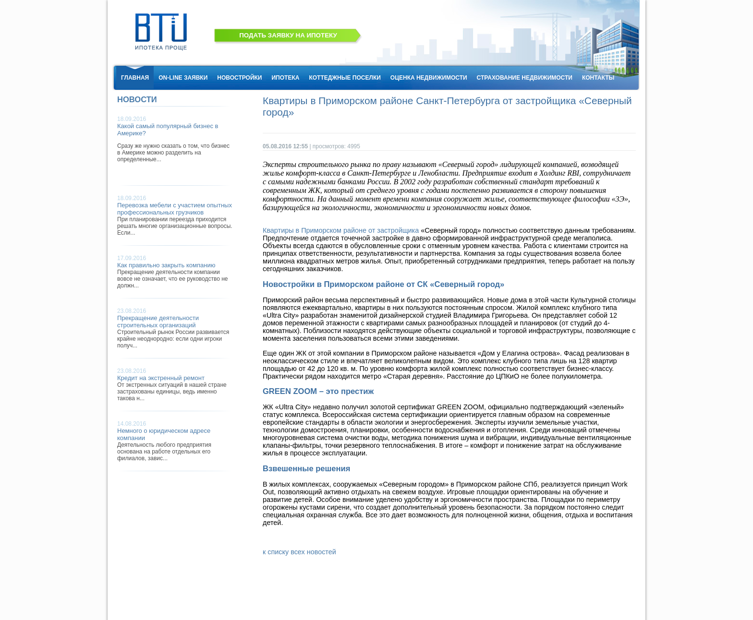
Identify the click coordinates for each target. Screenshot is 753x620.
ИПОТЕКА (285, 77)
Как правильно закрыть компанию (166, 265)
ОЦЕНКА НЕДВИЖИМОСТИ (428, 77)
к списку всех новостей (299, 552)
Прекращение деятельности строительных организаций (158, 321)
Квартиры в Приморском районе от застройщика (341, 230)
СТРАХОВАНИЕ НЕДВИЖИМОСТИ (524, 77)
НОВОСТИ (137, 99)
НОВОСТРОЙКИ (239, 77)
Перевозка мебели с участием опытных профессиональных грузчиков (174, 209)
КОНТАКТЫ (598, 77)
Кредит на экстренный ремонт (161, 378)
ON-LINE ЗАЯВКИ (182, 77)
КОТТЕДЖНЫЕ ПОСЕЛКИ (344, 77)
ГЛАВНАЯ (135, 77)
